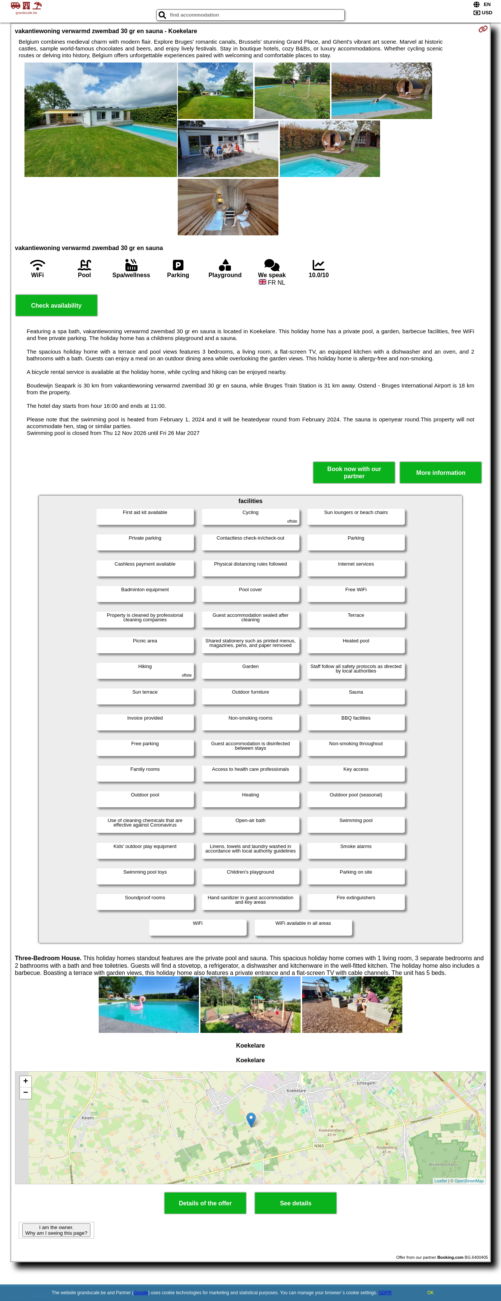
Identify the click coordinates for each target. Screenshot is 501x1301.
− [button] (25, 1093)
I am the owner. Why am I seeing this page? (56, 1230)
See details (296, 1203)
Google (141, 1292)
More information (441, 473)
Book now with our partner (354, 472)
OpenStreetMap (469, 1181)
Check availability (56, 305)
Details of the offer (205, 1203)
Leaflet (441, 1181)
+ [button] (25, 1081)
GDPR (385, 1292)
